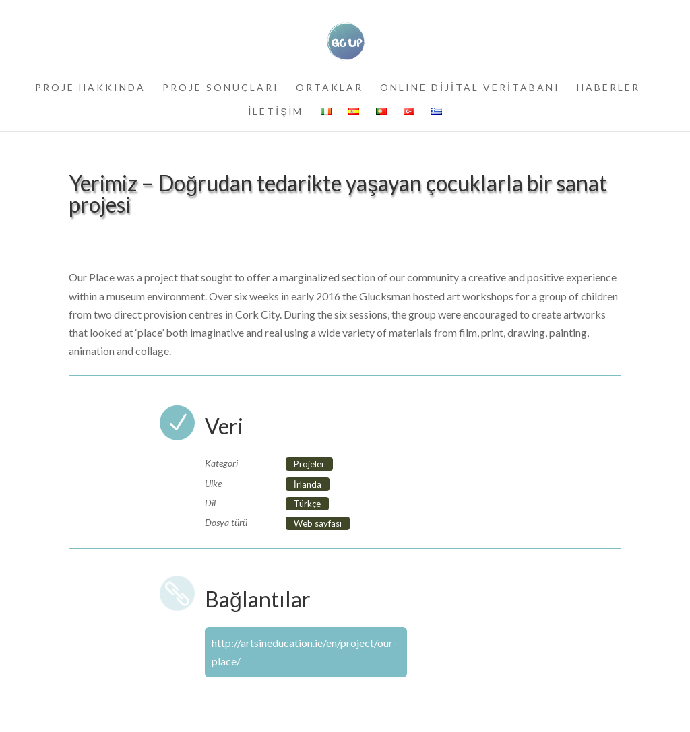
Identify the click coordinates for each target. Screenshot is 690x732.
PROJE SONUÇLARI (220, 88)
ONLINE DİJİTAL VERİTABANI (470, 88)
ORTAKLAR (329, 88)
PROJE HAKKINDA (90, 88)
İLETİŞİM (275, 112)
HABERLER (608, 88)
